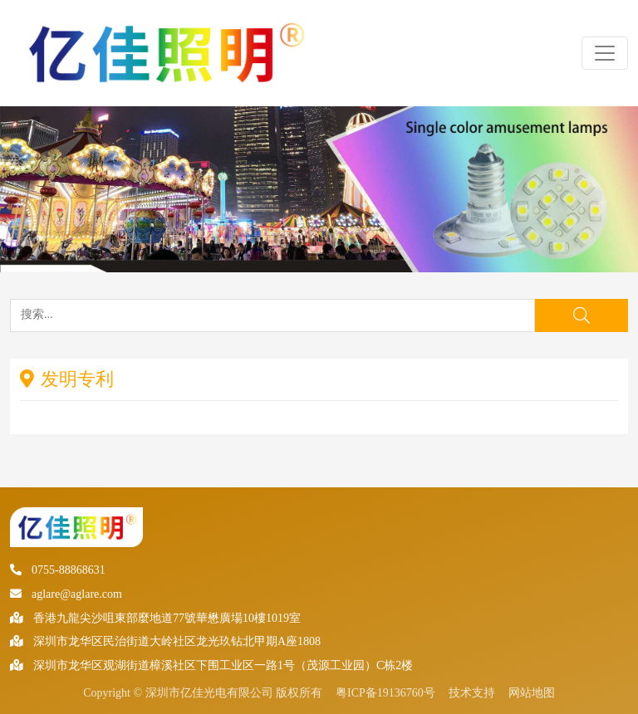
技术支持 (472, 693)
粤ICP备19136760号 (385, 693)
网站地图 (531, 693)
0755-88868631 (58, 570)
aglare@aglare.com (66, 594)
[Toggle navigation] (605, 53)
